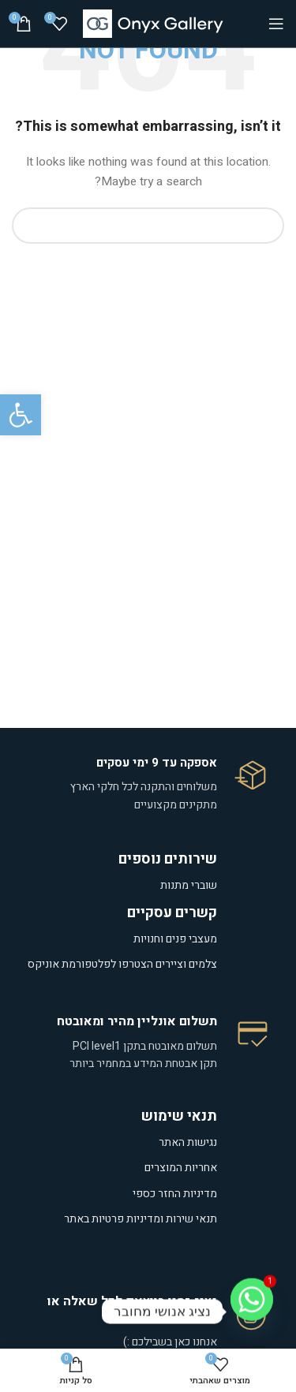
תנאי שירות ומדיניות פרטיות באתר (140, 1219)
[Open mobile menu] (276, 23)
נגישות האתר (188, 1142)
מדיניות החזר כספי (175, 1193)
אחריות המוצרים (180, 1167)
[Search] (148, 225)
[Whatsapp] (251, 1311)
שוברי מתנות (188, 885)
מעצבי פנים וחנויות (174, 939)
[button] (20, 414)
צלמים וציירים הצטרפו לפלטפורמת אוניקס (122, 964)
